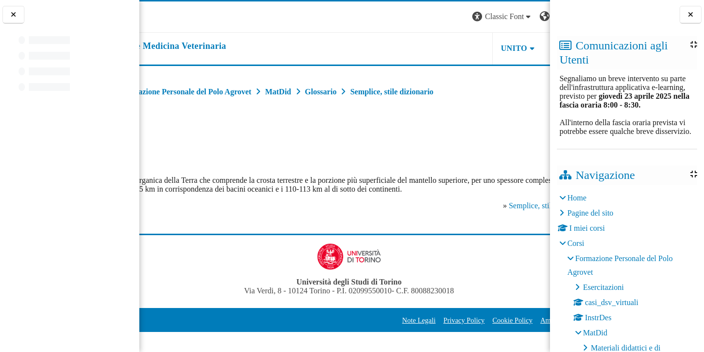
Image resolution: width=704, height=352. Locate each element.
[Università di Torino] (169, 16)
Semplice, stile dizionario (475, 214)
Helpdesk (488, 48)
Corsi (575, 243)
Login (533, 16)
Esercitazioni (603, 287)
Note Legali (334, 329)
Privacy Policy (378, 329)
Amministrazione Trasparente (497, 329)
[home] (222, 46)
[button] (417, 16)
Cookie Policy (427, 329)
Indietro (161, 136)
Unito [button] (429, 48)
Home (576, 198)
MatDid (595, 333)
